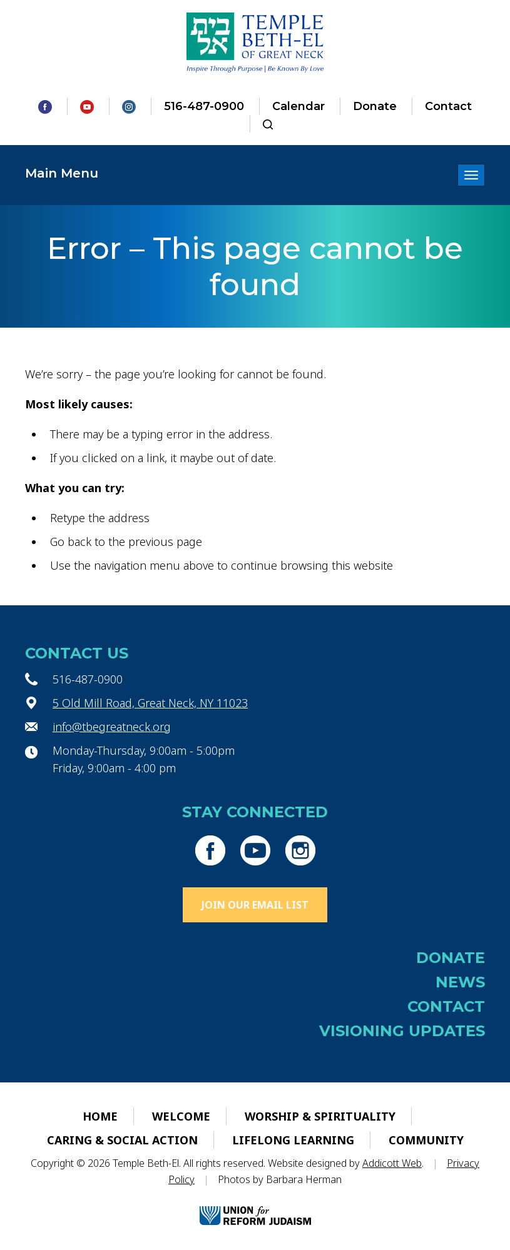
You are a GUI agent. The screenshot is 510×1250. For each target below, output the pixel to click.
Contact (448, 106)
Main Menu (61, 173)
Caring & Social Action (122, 1139)
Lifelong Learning (293, 1139)
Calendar (298, 106)
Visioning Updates (402, 1031)
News (460, 982)
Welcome (181, 1116)
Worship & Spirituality (320, 1116)
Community (426, 1139)
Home (100, 1116)
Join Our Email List (255, 905)
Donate (375, 106)
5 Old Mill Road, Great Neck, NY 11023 (150, 702)
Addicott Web (392, 1163)
